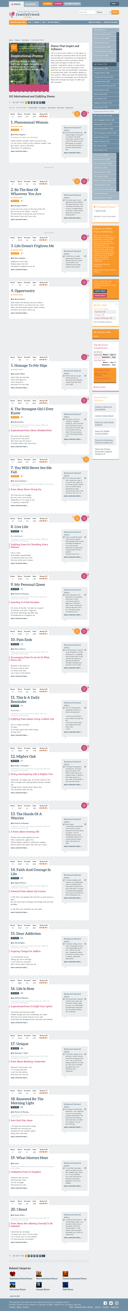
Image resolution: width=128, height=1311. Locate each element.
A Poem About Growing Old (25, 831)
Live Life (21, 527)
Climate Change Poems (104, 416)
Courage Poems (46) (102, 81)
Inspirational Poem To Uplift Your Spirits (31, 1006)
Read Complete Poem (19, 151)
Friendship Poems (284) (103, 51)
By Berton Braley (18, 299)
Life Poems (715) (100, 64)
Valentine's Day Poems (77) (105, 181)
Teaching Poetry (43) (102, 185)
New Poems (42, 107)
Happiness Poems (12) (103, 103)
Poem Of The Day (95, 22)
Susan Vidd (98, 354)
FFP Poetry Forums (72, 4)
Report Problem (100, 387)
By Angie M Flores (18, 883)
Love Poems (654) (101, 155)
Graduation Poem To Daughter (26, 1172)
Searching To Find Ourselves (25, 602)
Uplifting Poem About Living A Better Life (32, 719)
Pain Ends (24, 640)
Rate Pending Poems (102, 322)
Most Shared (52, 107)
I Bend (22, 1209)
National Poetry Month (103, 198)
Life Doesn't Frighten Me (34, 246)
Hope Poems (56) (101, 107)
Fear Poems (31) (100, 99)
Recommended (21, 107)
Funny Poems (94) (101, 56)
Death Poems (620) (101, 39)
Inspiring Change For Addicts (26, 951)
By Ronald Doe (17, 422)
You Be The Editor (102, 378)
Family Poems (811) (101, 43)
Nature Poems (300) (102, 159)
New (43, 22)
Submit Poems (100, 291)
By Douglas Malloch (19, 206)
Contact (12, 1307)
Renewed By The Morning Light (27, 1101)
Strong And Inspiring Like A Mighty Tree (32, 774)
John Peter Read (99, 360)
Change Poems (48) (101, 73)
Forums (106, 1307)
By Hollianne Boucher (19, 998)
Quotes (31, 4)
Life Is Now (25, 989)
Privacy (26, 1307)
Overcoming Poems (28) (103, 129)
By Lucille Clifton (18, 374)
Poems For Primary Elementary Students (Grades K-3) (103, 451)
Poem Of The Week (111, 22)
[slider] (43, 116)
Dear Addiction (28, 933)
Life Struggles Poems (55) (104, 120)
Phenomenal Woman (31, 122)
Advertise (115, 1307)
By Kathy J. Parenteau (20, 766)
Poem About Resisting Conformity (28, 1061)
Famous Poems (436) (102, 47)
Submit (47, 4)
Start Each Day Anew (22, 1120)
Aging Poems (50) (101, 69)
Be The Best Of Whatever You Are (26, 192)
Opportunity (25, 291)
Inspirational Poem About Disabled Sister (31, 430)
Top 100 (16, 129)
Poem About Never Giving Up (26, 489)
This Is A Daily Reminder (25, 699)
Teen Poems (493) (101, 176)
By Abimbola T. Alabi (19, 1053)
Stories (36, 22)
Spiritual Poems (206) (102, 172)
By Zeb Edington (18, 943)
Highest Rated (33, 107)
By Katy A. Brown (18, 649)
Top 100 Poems (53, 22)
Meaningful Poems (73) (103, 124)
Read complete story (72, 153)
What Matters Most (32, 1158)
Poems (15, 4)
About (19, 1307)
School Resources (101, 194)
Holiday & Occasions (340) (104, 60)
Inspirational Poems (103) (104, 111)
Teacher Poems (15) (101, 141)
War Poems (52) (100, 146)
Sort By (12, 107)
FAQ (29, 22)
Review (58, 4)
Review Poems (100, 296)
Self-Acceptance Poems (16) (105, 133)
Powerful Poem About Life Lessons (28, 891)
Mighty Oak (26, 756)
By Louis (15, 1163)
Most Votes (60, 107)
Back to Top (14, 1296)
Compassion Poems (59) (103, 77)
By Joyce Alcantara (19, 481)
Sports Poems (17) (101, 137)
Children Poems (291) (102, 34)
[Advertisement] (49, 337)
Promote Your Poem (18, 22)
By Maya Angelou (18, 134)
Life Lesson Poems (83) (103, 116)
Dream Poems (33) (101, 90)
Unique (22, 1044)
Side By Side (100, 211)
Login (115, 4)
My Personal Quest (29, 584)
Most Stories (69, 107)
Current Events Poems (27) (104, 86)
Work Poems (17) (100, 150)
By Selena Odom (18, 1215)
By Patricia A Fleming (19, 594)
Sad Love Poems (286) (103, 163)
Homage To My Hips (30, 365)
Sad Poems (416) (100, 168)
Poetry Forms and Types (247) (106, 189)
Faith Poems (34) (100, 94)
